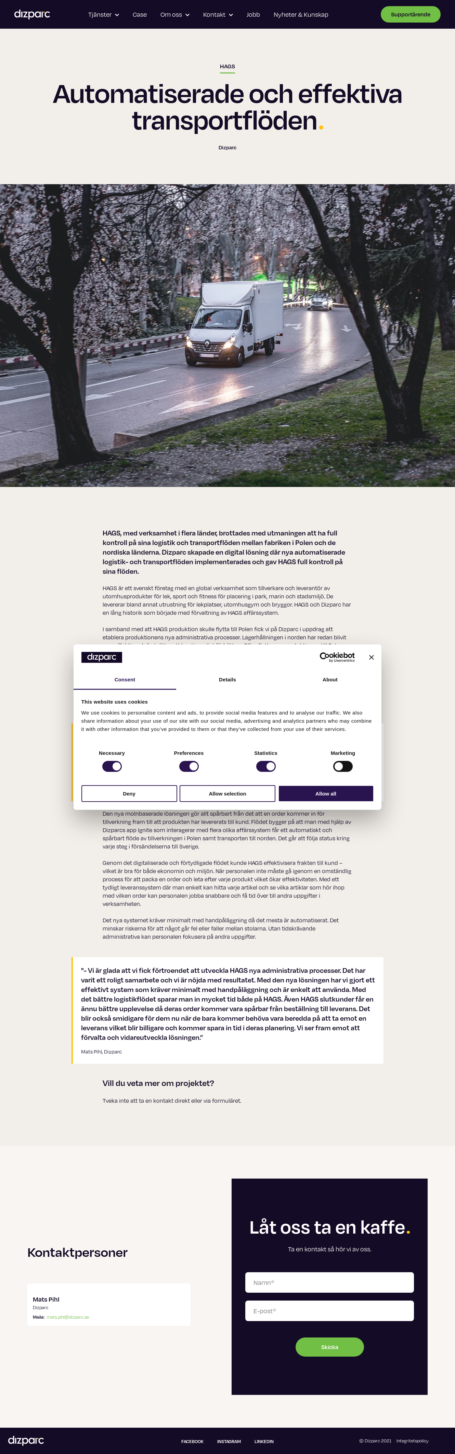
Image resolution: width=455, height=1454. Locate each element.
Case (140, 14)
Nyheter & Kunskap (301, 14)
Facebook (192, 1441)
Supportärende (410, 14)
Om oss (175, 14)
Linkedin (264, 1441)
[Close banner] (371, 657)
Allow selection (227, 793)
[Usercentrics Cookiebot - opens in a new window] (325, 657)
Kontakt (218, 14)
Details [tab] (227, 679)
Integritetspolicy (412, 1441)
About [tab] (330, 679)
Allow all (325, 793)
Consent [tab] (125, 679)
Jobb (253, 14)
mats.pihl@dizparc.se (68, 1317)
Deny (129, 793)
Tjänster (103, 14)
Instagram (229, 1441)
